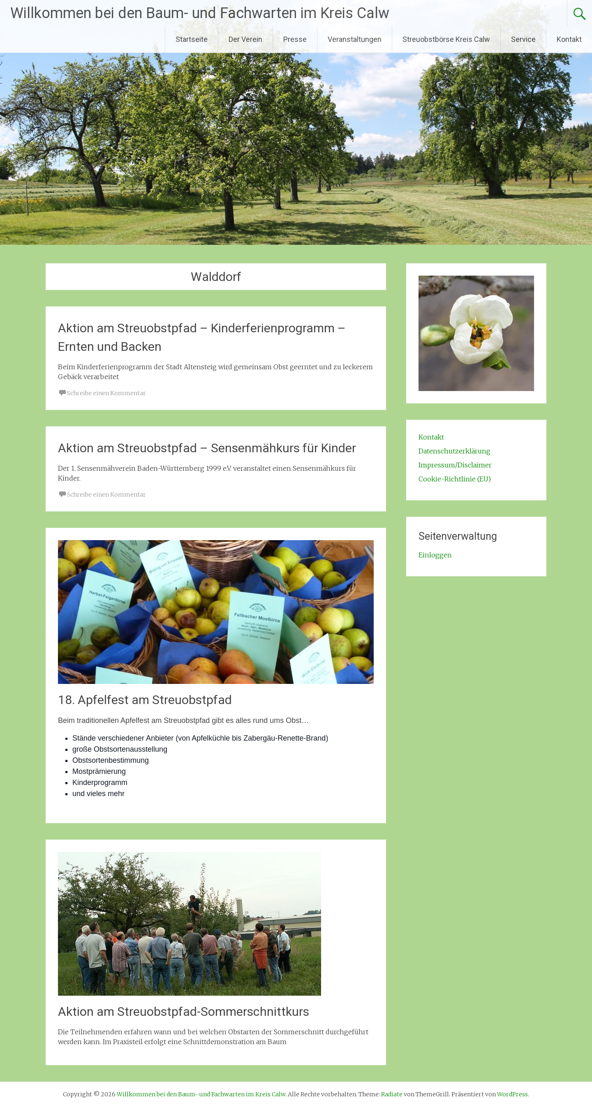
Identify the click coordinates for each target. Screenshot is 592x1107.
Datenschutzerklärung (454, 451)
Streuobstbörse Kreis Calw (446, 39)
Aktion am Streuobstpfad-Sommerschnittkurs (183, 1011)
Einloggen (435, 555)
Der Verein (245, 39)
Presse (295, 39)
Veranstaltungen (355, 39)
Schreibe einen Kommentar (106, 393)
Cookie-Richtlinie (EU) (455, 479)
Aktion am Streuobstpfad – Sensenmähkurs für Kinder (207, 448)
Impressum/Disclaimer (455, 465)
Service (523, 39)
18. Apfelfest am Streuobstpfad (145, 700)
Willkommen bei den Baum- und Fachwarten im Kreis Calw (199, 13)
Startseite (192, 39)
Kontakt (569, 39)
